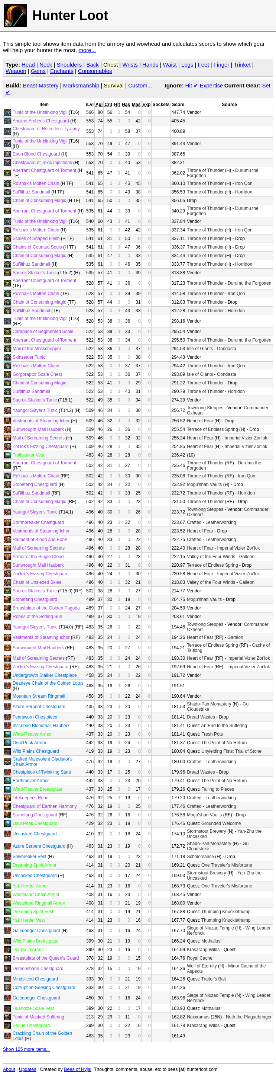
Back (92, 64)
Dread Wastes (201, 717)
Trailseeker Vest (29, 455)
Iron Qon (244, 183)
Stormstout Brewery (206, 831)
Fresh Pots (212, 734)
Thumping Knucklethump (226, 911)
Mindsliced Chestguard (35, 979)
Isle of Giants (200, 348)
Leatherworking (220, 522)
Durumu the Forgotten (249, 283)
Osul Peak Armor (29, 742)
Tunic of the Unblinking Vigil (40, 112)
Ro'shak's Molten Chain (36, 183)
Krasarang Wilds (203, 949)
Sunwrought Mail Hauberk (38, 429)
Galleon (246, 556)
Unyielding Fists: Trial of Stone (231, 751)
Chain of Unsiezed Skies (37, 582)
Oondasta (226, 348)
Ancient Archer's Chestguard (41, 121)
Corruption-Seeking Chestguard (44, 987)
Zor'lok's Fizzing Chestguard (41, 446)
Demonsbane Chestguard (38, 968)
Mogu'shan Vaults (204, 484)
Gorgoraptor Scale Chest (37, 374)
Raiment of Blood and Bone (40, 539)
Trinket (242, 64)
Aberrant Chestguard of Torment (44, 170)
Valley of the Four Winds (211, 556)
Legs (187, 64)
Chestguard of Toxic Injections (42, 162)
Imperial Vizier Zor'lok (246, 438)
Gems (38, 71)
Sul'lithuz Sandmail (31, 192)
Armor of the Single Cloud (38, 556)
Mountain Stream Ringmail (39, 696)
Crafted (194, 522)
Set (266, 85)
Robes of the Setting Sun (37, 616)
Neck (45, 64)
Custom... (140, 85)
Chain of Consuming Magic (39, 200)
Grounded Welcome (221, 823)
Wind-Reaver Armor (32, 734)
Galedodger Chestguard (36, 930)
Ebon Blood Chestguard (36, 154)
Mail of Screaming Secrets (39, 438)
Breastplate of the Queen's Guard (46, 958)
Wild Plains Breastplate (35, 941)
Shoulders (69, 64)
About (9, 1069)
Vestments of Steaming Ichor (41, 420)
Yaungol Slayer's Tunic (35, 410)
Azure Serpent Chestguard (39, 706)
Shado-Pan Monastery (209, 704)
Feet (203, 64)
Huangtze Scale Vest (33, 1008)
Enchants (62, 71)
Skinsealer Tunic (29, 357)
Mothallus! (211, 941)
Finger (222, 64)
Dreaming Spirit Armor (34, 865)
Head (28, 64)
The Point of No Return (224, 742)
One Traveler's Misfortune (226, 865)
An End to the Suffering (224, 725)
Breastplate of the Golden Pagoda (46, 608)
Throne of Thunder (205, 170)
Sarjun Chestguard (31, 1025)
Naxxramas (198, 1017)
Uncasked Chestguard (35, 833)
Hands (150, 64)
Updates (27, 1069)
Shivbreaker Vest (29, 856)
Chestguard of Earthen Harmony (45, 806)
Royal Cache (199, 958)
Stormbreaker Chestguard (38, 522)
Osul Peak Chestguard (35, 823)
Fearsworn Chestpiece (35, 717)
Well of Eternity (202, 966)
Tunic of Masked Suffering (38, 1017)
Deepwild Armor (28, 949)
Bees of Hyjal (77, 1069)
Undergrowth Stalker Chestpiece (45, 675)
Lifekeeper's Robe (30, 797)
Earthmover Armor (31, 780)
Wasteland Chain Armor (36, 894)
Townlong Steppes (205, 407)
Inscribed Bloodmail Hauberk (41, 725)
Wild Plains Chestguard (36, 751)
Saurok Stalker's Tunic (35, 272)
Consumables (95, 71)
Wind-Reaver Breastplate (37, 789)
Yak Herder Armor (30, 886)
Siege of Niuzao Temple (210, 928)
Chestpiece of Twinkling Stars (42, 772)
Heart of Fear (200, 420)
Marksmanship (81, 85)
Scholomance (200, 856)
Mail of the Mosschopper (37, 348)
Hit (191, 85)
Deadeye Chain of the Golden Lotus (48, 683)
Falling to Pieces (217, 789)
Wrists (129, 64)
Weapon (16, 71)
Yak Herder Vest (29, 920)
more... (87, 50)
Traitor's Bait (213, 979)
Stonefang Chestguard (35, 484)
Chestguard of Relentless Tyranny (46, 128)
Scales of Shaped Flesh (36, 238)
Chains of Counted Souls (37, 247)
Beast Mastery (41, 85)
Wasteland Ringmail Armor (39, 903)
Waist (170, 64)
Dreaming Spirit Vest (33, 911)
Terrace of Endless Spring (212, 429)
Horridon (243, 192)
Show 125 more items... (26, 1049)
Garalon (235, 637)
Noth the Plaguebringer (249, 1017)
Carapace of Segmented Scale (43, 331)
